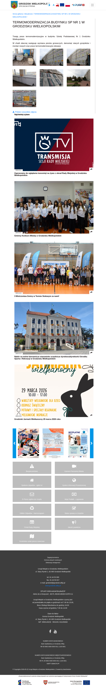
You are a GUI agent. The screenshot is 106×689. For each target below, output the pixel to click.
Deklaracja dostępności (53, 562)
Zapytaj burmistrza (53, 557)
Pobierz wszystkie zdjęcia (24, 112)
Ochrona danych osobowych (53, 560)
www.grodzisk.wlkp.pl (53, 586)
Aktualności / (29, 14)
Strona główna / (18, 14)
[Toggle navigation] (92, 5)
